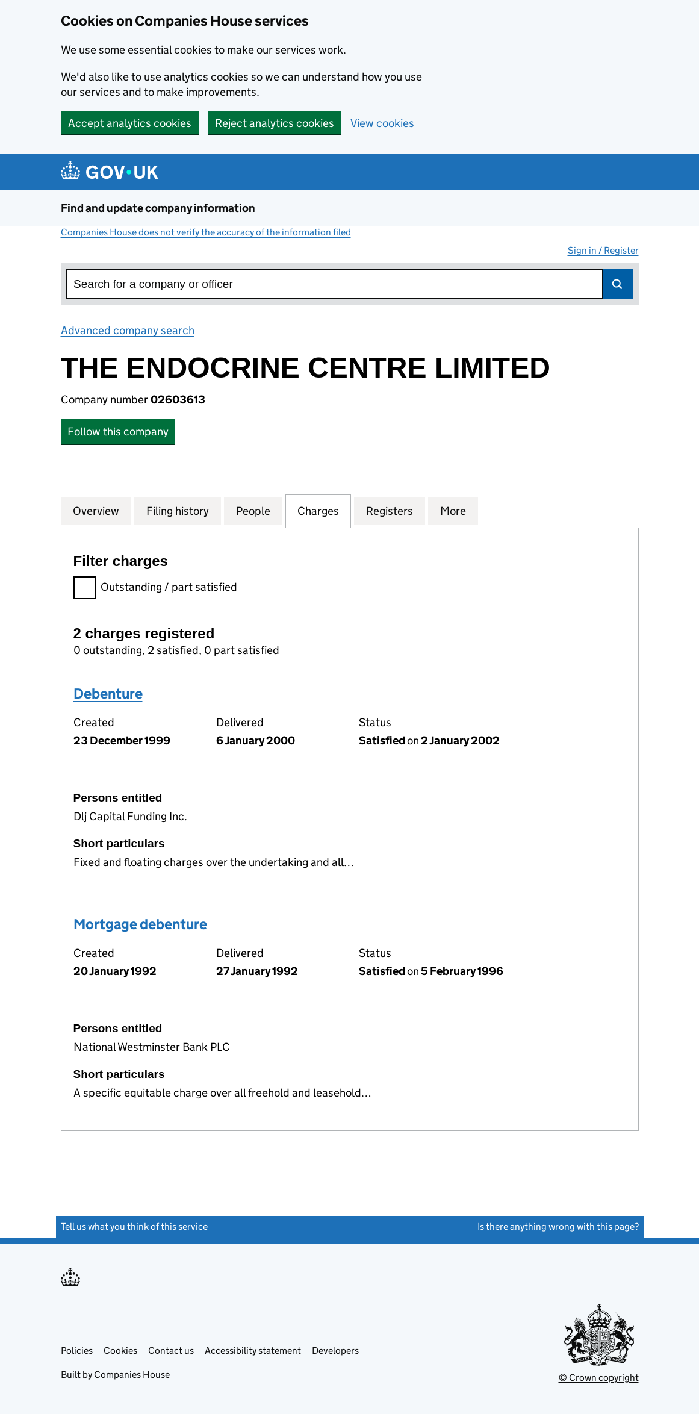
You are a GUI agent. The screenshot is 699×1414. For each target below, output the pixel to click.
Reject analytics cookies (274, 123)
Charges (318, 510)
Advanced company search (127, 330)
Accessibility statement (253, 1350)
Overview (96, 510)
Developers (335, 1350)
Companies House (132, 1374)
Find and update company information (158, 208)
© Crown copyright (599, 1377)
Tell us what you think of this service (134, 1226)
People (253, 510)
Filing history (177, 510)
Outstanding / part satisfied (155, 588)
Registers (389, 510)
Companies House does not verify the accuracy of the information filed (206, 232)
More (453, 510)
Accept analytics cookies (129, 123)
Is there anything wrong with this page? (558, 1226)
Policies (77, 1350)
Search (618, 284)
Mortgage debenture (140, 924)
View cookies (382, 123)
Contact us (171, 1350)
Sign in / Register (603, 250)
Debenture (108, 693)
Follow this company (118, 431)
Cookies (120, 1350)
